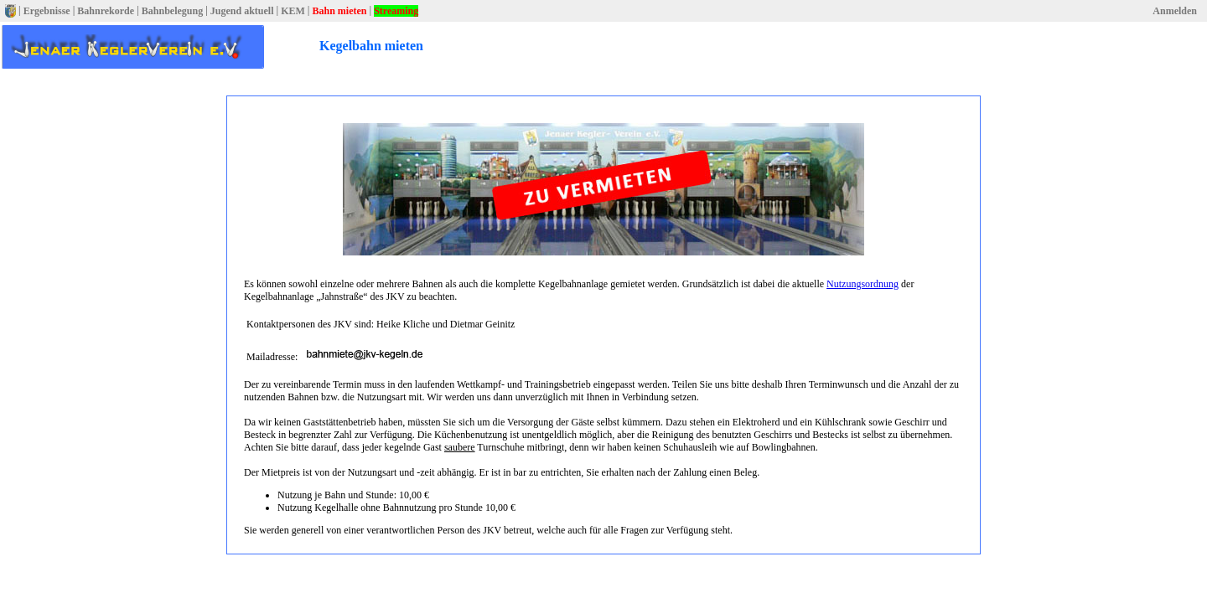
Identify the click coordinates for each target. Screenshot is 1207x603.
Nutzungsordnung (862, 284)
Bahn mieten (339, 11)
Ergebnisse (46, 11)
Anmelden (1175, 11)
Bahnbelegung (172, 11)
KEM (293, 11)
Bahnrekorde (105, 11)
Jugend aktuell (242, 11)
